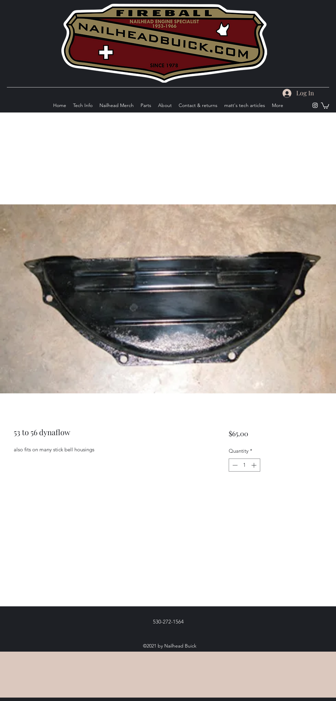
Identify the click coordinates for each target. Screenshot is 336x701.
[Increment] (254, 465)
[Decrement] (234, 465)
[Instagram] (315, 105)
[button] (325, 105)
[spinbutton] (244, 465)
